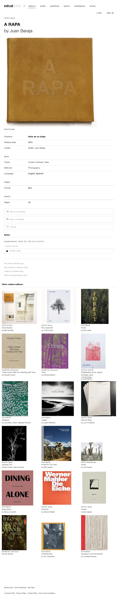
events (67, 6)
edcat (25, 275)
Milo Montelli (8, 331)
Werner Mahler (49, 512)
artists (42, 6)
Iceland (44, 420)
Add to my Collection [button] (15, 211)
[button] (59, 251)
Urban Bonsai (7, 328)
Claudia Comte (9, 375)
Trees (46, 163)
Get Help (31, 588)
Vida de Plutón (86, 420)
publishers (54, 6)
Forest (83, 328)
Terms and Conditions (47, 593)
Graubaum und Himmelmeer (92, 554)
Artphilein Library (22, 268)
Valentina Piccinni (24, 423)
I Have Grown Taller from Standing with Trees (19, 373)
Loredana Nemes (89, 557)
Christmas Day (46, 554)
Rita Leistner (48, 467)
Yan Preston (87, 467)
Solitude (39, 163)
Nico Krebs (8, 467)
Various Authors (49, 375)
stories (92, 6)
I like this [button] (11, 227)
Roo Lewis (87, 331)
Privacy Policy (21, 593)
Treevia (83, 510)
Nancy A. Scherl (10, 512)
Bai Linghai (87, 512)
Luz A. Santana (89, 423)
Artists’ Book (9, 18)
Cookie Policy (32, 593)
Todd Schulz (48, 331)
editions (32, 6)
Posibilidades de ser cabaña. (92, 373)
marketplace (79, 6)
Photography (34, 168)
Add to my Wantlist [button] (15, 220)
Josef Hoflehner (49, 423)
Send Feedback (20, 588)
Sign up (110, 13)
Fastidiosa (5, 420)
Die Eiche (44, 510)
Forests (31, 163)
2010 (30, 143)
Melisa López (88, 375)
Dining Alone (6, 510)
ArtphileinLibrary (17, 271)
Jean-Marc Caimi (10, 423)
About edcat (8, 588)
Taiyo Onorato (18, 467)
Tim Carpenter (49, 557)
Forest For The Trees (49, 465)
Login (99, 13)
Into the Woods (7, 554)
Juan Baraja (21, 31)
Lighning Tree (7, 465)
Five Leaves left (47, 328)
